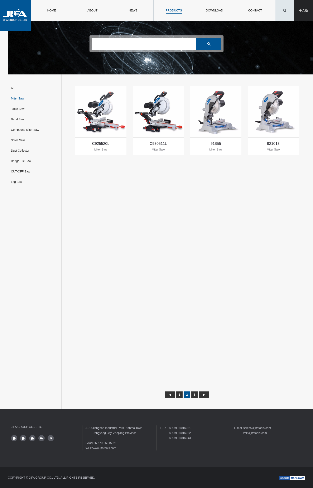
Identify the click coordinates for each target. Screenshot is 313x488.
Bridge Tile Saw (21, 161)
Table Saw (18, 109)
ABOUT (92, 10)
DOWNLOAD (214, 10)
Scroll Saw (18, 140)
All (12, 88)
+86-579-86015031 (178, 428)
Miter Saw (17, 98)
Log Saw (16, 182)
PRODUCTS (173, 10)
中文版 (303, 10)
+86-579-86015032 (178, 433)
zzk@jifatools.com (255, 433)
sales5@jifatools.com (257, 428)
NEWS (133, 10)
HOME (51, 10)
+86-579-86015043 (178, 438)
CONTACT (255, 10)
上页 (170, 394)
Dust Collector (20, 150)
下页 (204, 394)
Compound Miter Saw (25, 129)
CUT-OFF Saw (20, 171)
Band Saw (17, 119)
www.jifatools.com (104, 448)
